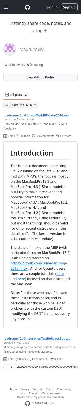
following (35, 65)
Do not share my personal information (40, 397)
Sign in (52, 7)
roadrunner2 (12, 115)
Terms (13, 389)
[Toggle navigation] (6, 7)
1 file (8, 359)
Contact (33, 393)
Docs (22, 393)
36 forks (23, 136)
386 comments (43, 136)
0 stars (56, 359)
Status (50, 389)
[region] (40, 235)
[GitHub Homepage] (27, 403)
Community (64, 389)
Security (38, 389)
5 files (9, 136)
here (60, 273)
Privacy (25, 389)
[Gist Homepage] (27, 7)
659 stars (63, 136)
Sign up (69, 7)
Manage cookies (51, 393)
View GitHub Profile (40, 77)
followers (14, 65)
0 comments (39, 359)
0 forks (21, 359)
